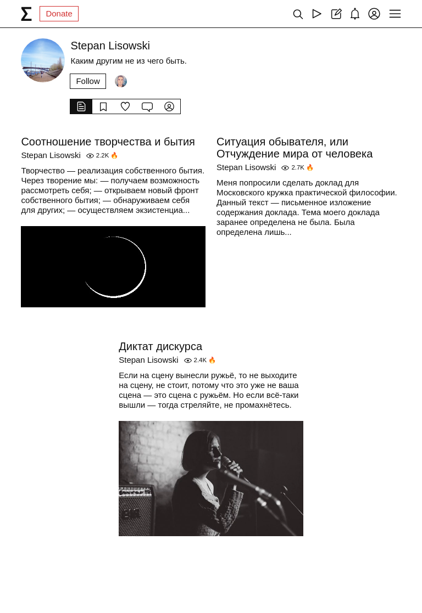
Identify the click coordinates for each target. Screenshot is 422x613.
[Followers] (121, 81)
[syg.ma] (26, 14)
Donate (59, 13)
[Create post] (336, 14)
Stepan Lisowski (50, 155)
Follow (87, 81)
